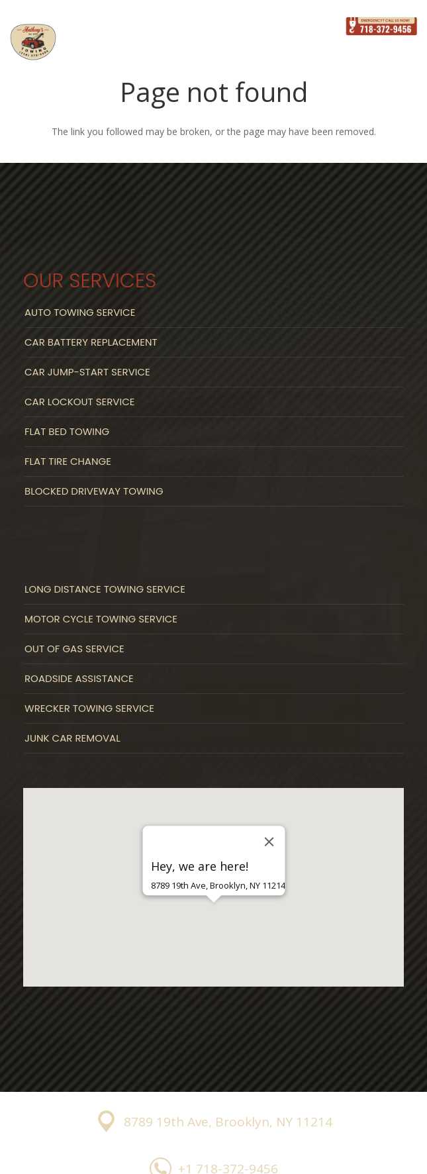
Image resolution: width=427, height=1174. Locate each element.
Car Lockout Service (79, 402)
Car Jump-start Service (87, 372)
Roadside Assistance (79, 678)
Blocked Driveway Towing (94, 491)
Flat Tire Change (67, 461)
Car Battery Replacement (91, 342)
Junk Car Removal (72, 738)
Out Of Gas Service (74, 649)
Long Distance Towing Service (104, 589)
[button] (214, 926)
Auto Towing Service (79, 312)
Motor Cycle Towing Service (100, 619)
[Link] (33, 42)
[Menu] (318, 26)
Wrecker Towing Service (89, 708)
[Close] (269, 841)
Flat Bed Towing (66, 431)
